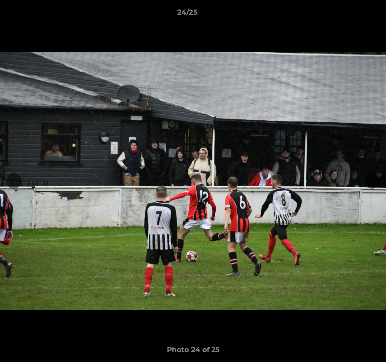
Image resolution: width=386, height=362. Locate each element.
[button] (350, 14)
